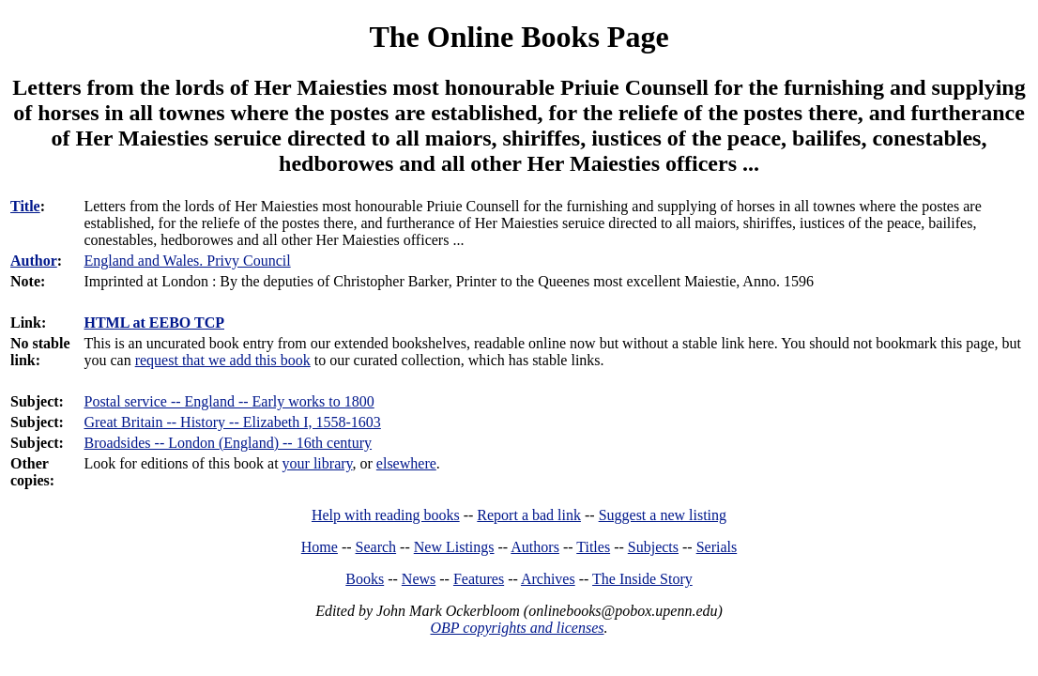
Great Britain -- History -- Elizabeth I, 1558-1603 (232, 422)
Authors (535, 547)
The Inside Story (642, 579)
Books (364, 579)
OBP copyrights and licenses (516, 628)
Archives (548, 579)
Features (478, 579)
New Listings (454, 547)
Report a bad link (529, 515)
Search (376, 547)
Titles (593, 547)
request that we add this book (223, 360)
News (418, 579)
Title (25, 206)
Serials (717, 547)
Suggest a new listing (662, 515)
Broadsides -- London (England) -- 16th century (228, 443)
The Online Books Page (518, 37)
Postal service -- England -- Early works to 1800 (229, 401)
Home (319, 547)
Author (33, 261)
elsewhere (406, 463)
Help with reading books (386, 515)
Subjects (653, 547)
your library (317, 463)
